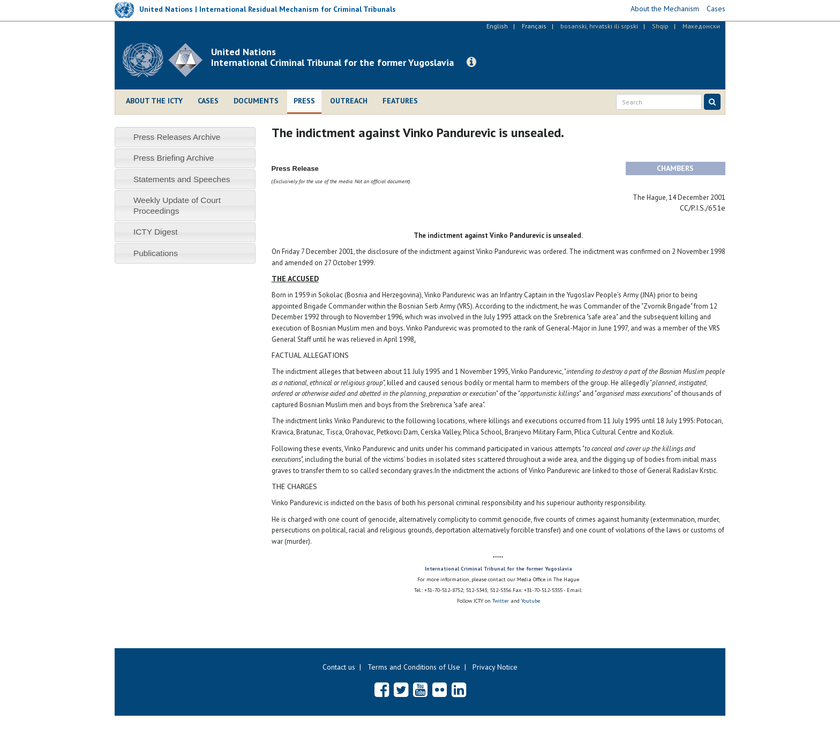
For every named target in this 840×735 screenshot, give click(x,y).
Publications (155, 253)
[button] (471, 62)
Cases (208, 101)
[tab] (185, 137)
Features (400, 101)
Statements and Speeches (181, 179)
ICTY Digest (155, 231)
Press (304, 101)
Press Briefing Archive (173, 157)
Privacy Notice (495, 667)
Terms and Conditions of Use (414, 667)
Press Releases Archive (177, 136)
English (497, 26)
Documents (256, 101)
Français (534, 26)
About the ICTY (154, 101)
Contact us (338, 667)
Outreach (349, 101)
